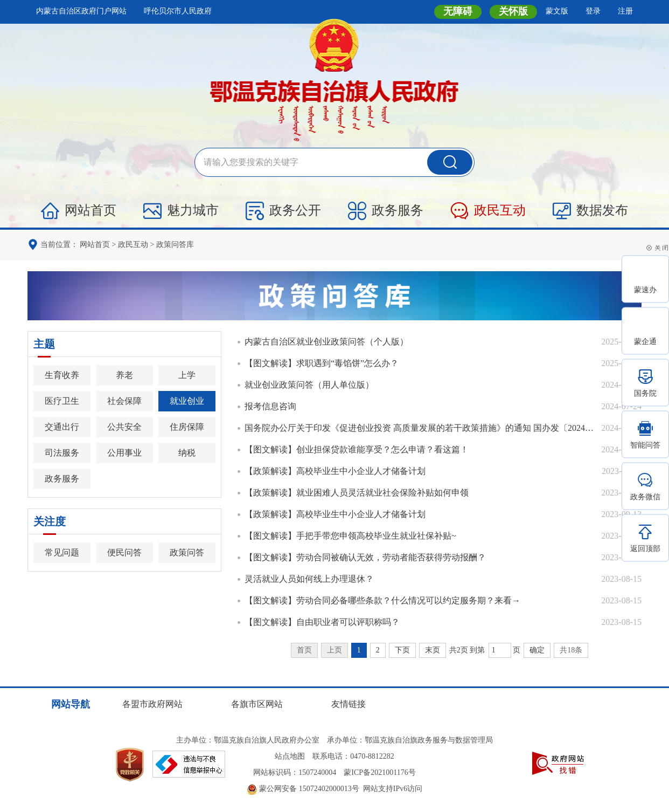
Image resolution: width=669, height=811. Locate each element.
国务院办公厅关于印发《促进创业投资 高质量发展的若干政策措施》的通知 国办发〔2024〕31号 (420, 427)
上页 (334, 650)
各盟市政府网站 (152, 704)
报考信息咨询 (270, 406)
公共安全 (124, 426)
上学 (187, 375)
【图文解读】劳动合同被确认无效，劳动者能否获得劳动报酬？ (365, 557)
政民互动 (488, 211)
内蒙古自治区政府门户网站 (81, 11)
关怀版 (513, 11)
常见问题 (62, 552)
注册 (625, 11)
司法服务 (62, 452)
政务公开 (283, 211)
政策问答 (187, 552)
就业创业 (187, 401)
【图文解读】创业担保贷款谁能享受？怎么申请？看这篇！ (357, 449)
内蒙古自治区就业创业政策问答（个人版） (326, 341)
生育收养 (62, 375)
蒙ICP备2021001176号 (379, 772)
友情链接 (348, 704)
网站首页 (78, 211)
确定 (537, 650)
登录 (593, 11)
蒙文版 (557, 11)
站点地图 (290, 756)
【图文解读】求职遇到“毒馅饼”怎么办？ (322, 363)
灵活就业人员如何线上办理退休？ (309, 578)
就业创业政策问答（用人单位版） (309, 384)
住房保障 (187, 426)
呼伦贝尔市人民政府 (178, 11)
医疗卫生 (62, 401)
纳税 (187, 452)
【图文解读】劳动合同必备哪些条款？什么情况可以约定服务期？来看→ (382, 600)
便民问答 (124, 552)
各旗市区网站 (257, 704)
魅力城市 (181, 211)
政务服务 (385, 211)
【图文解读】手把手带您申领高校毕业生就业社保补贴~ (350, 535)
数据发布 (590, 211)
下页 (402, 650)
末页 (432, 650)
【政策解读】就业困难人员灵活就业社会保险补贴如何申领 (357, 492)
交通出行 (62, 426)
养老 (124, 375)
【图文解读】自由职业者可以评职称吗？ (322, 622)
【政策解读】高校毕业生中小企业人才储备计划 (335, 471)
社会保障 (124, 401)
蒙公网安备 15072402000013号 (303, 789)
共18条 (571, 650)
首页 (304, 650)
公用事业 (124, 452)
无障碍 (457, 11)
